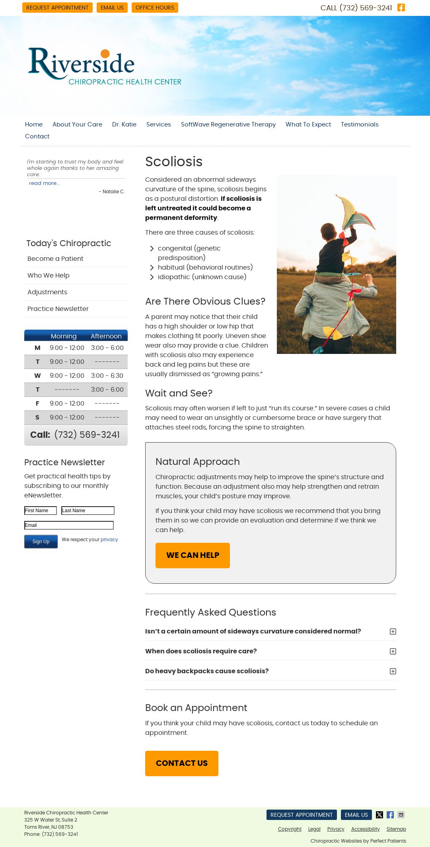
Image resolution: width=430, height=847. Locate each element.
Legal (314, 829)
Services (158, 125)
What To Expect (308, 125)
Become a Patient (55, 259)
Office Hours (155, 8)
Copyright (290, 829)
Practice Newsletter (58, 309)
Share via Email (401, 814)
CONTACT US (182, 763)
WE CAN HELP (192, 555)
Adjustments (47, 292)
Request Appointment (57, 8)
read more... (44, 183)
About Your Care (77, 125)
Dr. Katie (124, 125)
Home (34, 125)
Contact (37, 137)
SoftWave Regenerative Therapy (228, 125)
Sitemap (396, 829)
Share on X (380, 814)
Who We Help (48, 275)
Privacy (335, 829)
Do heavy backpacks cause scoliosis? (207, 671)
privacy (109, 539)
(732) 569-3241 (365, 8)
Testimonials (360, 125)
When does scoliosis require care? (201, 651)
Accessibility (365, 829)
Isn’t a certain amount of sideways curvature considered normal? (253, 631)
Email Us (112, 8)
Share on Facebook (391, 814)
